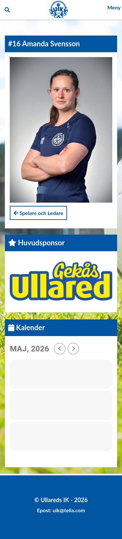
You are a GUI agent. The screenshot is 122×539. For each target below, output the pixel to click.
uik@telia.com (69, 510)
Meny (114, 7)
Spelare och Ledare (38, 213)
